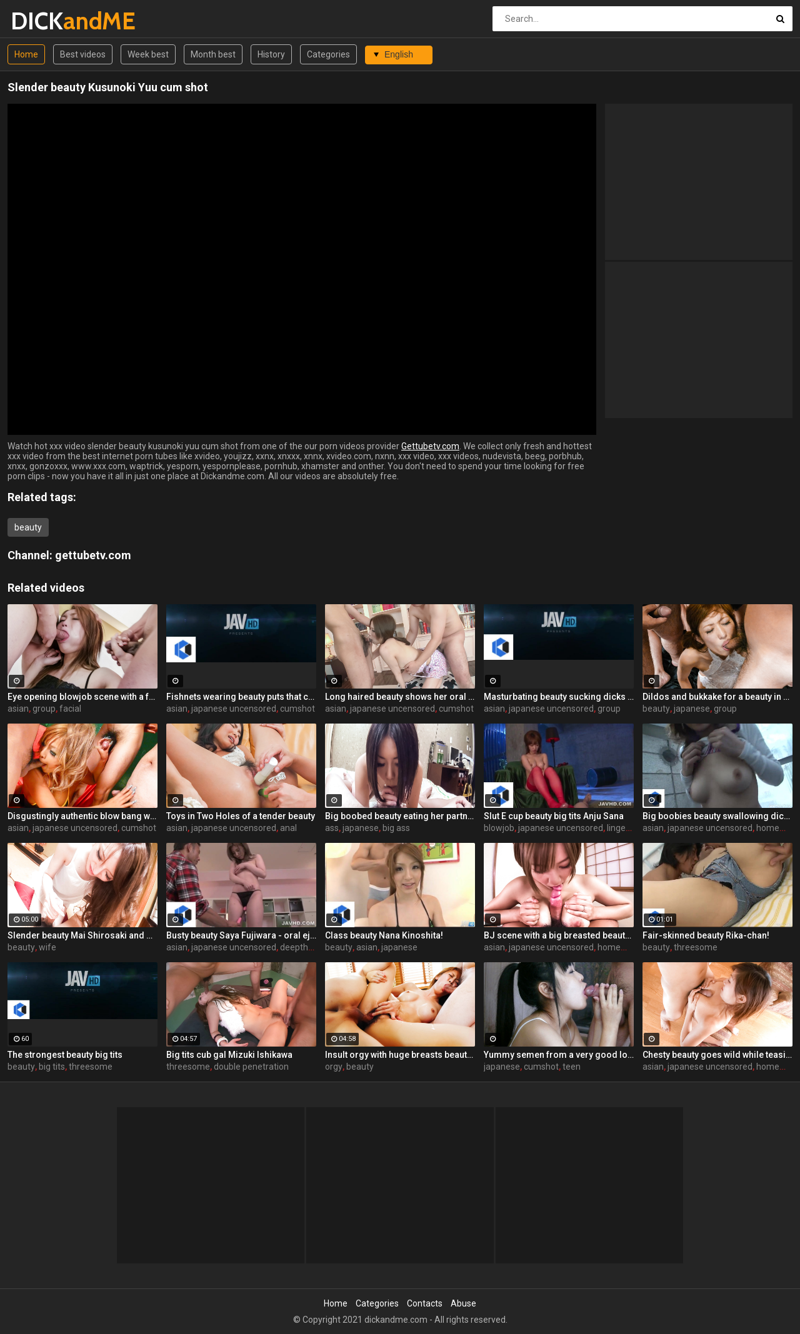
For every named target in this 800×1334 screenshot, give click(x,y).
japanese (692, 709)
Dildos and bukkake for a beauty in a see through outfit (717, 697)
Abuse (463, 1303)
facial (70, 709)
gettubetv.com (93, 555)
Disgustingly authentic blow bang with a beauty (83, 816)
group (44, 709)
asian (18, 709)
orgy (333, 1067)
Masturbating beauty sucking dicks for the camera (559, 697)
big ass (396, 828)
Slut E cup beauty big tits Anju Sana (554, 816)
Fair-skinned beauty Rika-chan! (705, 935)
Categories (328, 54)
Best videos (83, 54)
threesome (696, 947)
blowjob (499, 828)
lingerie (621, 828)
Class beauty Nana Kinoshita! (384, 935)
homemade (621, 947)
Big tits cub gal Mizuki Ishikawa (229, 1055)
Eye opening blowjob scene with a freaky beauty (83, 697)
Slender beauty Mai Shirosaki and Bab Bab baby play (83, 935)
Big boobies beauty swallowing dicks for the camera (717, 816)
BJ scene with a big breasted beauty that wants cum (559, 935)
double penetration (251, 1067)
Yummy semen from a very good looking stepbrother (559, 1055)
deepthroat (302, 947)
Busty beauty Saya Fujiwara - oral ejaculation (241, 935)
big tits (52, 1067)
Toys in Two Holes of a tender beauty (240, 816)
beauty (28, 527)
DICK (43, 21)
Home (26, 54)
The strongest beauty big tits (65, 1055)
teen (571, 1067)
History (271, 54)
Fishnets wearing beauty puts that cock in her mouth (241, 697)
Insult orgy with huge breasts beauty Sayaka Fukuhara (400, 1055)
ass (332, 828)
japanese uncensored (233, 709)
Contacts (424, 1303)
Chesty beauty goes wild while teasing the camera (717, 1055)
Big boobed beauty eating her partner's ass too (400, 816)
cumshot (297, 709)
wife (47, 947)
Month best (213, 54)
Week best (148, 54)
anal (288, 828)
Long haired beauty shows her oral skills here (400, 697)
